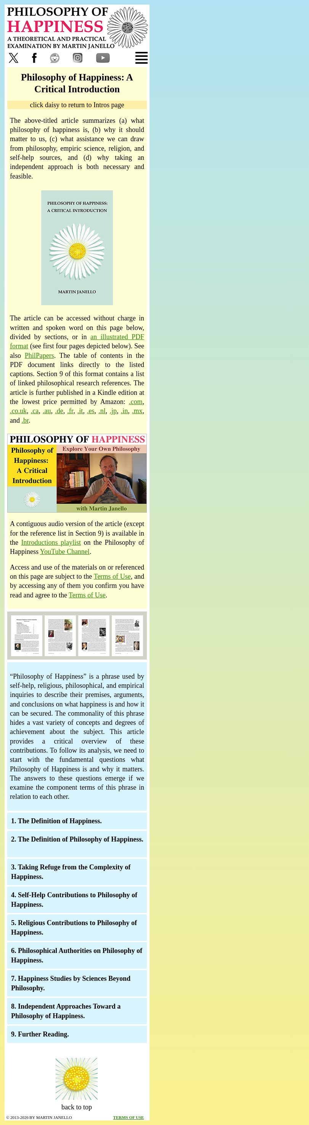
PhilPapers (39, 355)
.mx (137, 411)
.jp (113, 411)
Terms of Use (112, 576)
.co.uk (18, 411)
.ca (35, 411)
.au (47, 411)
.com (136, 402)
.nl (102, 411)
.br (25, 420)
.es (91, 411)
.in (124, 411)
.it (80, 411)
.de (59, 411)
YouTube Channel (65, 551)
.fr (70, 411)
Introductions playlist (51, 542)
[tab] (126, 57)
